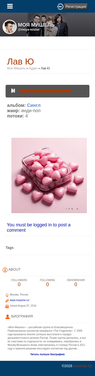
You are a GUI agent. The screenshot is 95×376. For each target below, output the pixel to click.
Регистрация (75, 7)
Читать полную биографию (47, 354)
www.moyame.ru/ (19, 300)
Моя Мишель (16, 68)
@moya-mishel (29, 29)
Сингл (34, 105)
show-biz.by (82, 366)
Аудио (33, 68)
